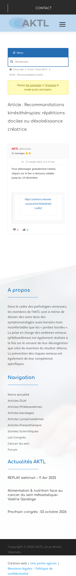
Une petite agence (43, 563)
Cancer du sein (19, 443)
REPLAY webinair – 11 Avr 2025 (32, 478)
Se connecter (34, 85)
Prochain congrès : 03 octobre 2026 (37, 512)
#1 (22, 162)
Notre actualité (18, 394)
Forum (12, 449)
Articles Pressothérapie (25, 425)
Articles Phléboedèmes (25, 407)
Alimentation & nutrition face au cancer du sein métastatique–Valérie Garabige (35, 495)
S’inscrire (50, 85)
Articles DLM (17, 401)
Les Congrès (17, 437)
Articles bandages (21, 413)
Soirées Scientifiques (23, 431)
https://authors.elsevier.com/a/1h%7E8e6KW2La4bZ (38, 204)
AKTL (15, 148)
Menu (18, 52)
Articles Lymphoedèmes (26, 419)
